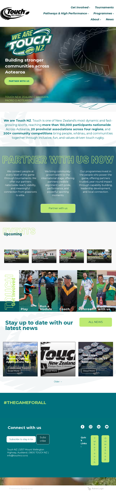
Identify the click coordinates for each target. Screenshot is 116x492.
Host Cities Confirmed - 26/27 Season (94, 359)
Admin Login (96, 488)
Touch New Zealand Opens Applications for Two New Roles (17, 359)
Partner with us (58, 208)
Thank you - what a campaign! (56, 358)
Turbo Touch (95, 450)
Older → (58, 381)
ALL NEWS (96, 322)
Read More (13, 371)
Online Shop (105, 449)
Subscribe (43, 439)
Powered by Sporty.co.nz (21, 488)
